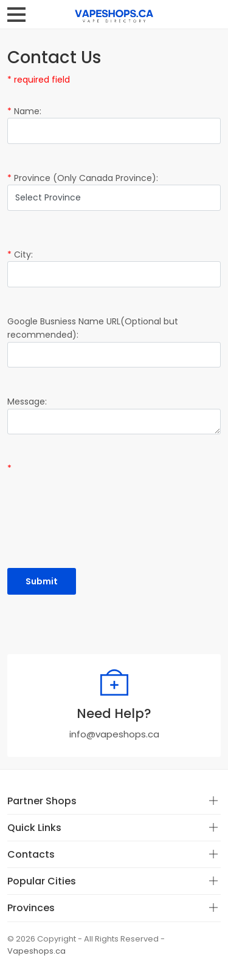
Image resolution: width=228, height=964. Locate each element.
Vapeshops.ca (36, 951)
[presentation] (99, 499)
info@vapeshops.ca (114, 734)
